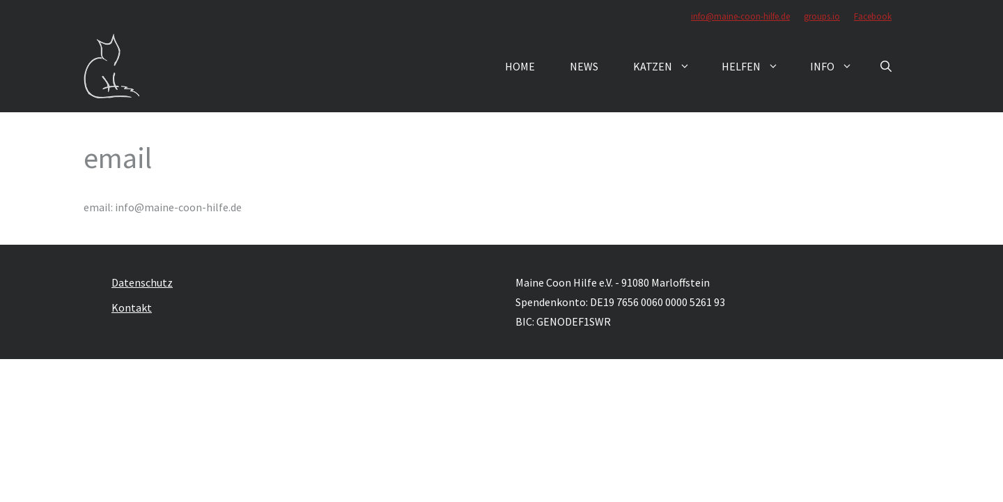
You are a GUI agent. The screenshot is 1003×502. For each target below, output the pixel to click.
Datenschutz (142, 282)
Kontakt (131, 307)
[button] (885, 66)
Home (520, 66)
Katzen (668, 66)
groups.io (822, 16)
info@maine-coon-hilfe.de (740, 16)
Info (838, 66)
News (584, 66)
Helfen (757, 66)
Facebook (873, 16)
